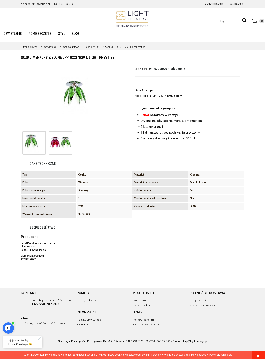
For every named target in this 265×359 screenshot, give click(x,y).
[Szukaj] (244, 20)
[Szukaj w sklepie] (231, 21)
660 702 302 (163, 341)
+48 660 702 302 (64, 3)
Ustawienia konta (142, 305)
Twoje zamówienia (143, 300)
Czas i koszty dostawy (201, 305)
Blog (79, 329)
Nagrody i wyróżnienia (145, 324)
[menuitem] (12, 33)
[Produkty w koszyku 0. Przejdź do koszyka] (258, 21)
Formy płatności (198, 300)
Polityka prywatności (89, 319)
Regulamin (83, 324)
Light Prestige (144, 90)
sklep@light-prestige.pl (35, 3)
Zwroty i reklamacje (88, 300)
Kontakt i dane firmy (144, 319)
